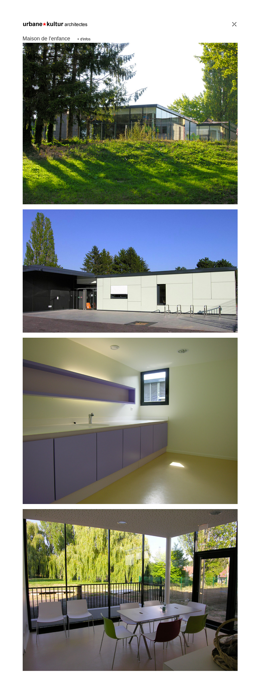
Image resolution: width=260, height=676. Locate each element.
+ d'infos (83, 39)
